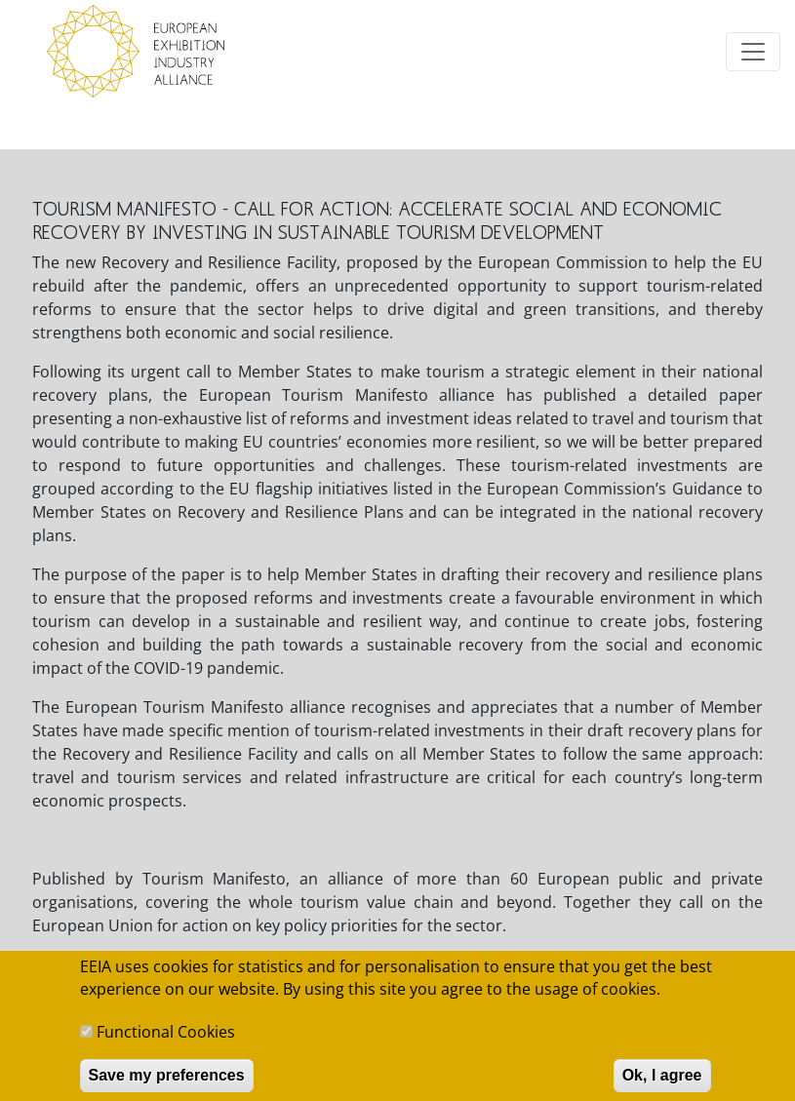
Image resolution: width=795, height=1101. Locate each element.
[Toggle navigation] (753, 51)
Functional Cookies (166, 1039)
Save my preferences (167, 1083)
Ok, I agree (662, 1083)
